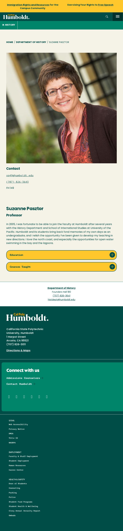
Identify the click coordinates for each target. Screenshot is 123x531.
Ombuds (12, 515)
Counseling (14, 488)
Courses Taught (20, 266)
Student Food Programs (20, 502)
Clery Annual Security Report (24, 511)
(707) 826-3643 (17, 181)
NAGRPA (12, 442)
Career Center (16, 470)
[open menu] (117, 17)
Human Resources (17, 465)
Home (9, 42)
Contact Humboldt (19, 383)
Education (16, 254)
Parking (13, 492)
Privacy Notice (17, 429)
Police (12, 497)
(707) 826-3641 (61, 296)
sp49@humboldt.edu (19, 175)
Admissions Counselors (23, 378)
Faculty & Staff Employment (23, 456)
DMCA (11, 433)
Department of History (31, 42)
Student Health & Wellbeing (23, 506)
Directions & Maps (18, 350)
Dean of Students (18, 483)
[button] (107, 17)
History (8, 25)
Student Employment (19, 461)
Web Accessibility (18, 424)
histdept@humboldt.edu (61, 300)
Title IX (13, 438)
